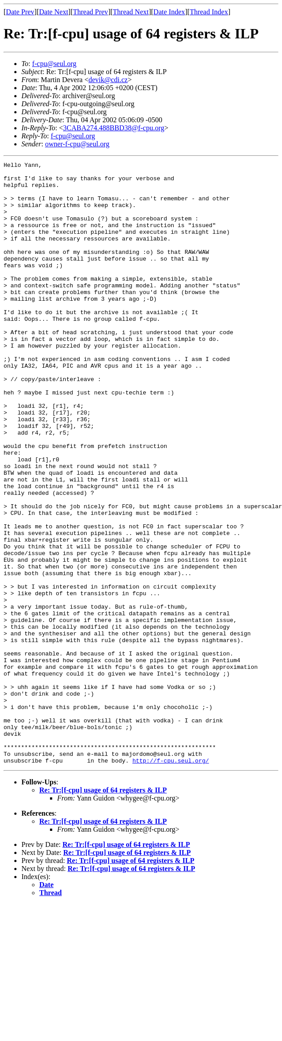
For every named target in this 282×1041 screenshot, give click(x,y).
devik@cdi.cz (108, 79)
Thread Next (131, 12)
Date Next (53, 12)
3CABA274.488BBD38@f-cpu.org (113, 128)
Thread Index (209, 12)
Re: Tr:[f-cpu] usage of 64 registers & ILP (103, 910)
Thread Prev (90, 12)
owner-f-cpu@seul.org (77, 144)
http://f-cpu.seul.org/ (171, 881)
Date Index (169, 12)
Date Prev (20, 12)
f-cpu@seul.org (54, 63)
